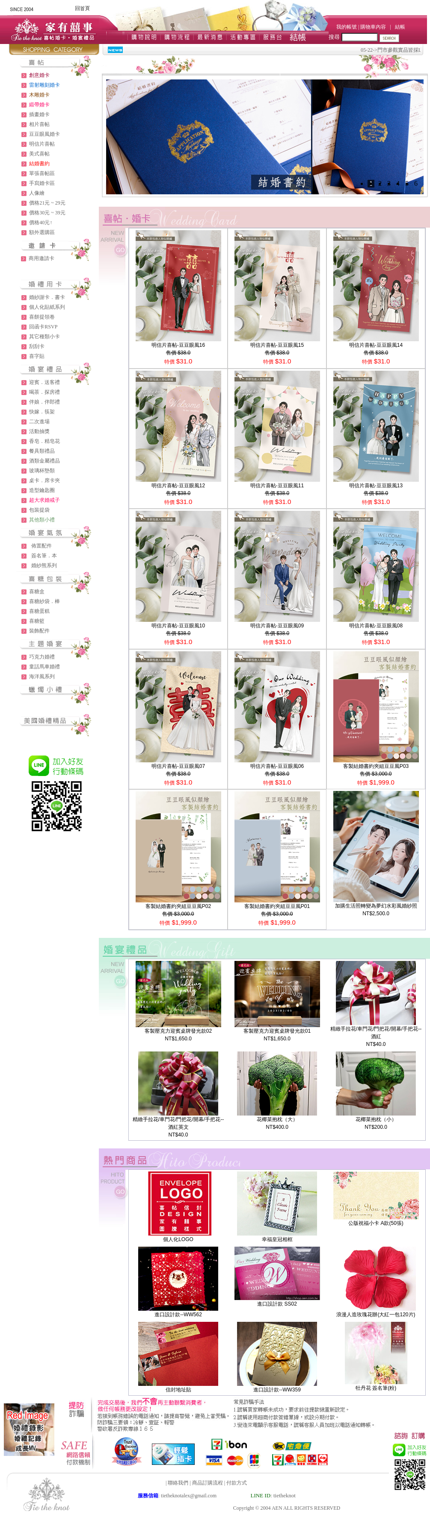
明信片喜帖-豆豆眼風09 (277, 626)
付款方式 (236, 1483)
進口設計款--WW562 (178, 1315)
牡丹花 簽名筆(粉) (376, 1388)
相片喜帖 (39, 124)
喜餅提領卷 (42, 317)
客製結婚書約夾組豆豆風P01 (277, 906)
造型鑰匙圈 (42, 490)
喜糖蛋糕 (39, 611)
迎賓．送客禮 (44, 382)
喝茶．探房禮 (44, 392)
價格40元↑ (40, 222)
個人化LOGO (178, 1239)
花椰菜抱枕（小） (376, 1119)
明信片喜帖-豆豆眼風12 (178, 486)
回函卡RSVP (43, 327)
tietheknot (284, 1495)
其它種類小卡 (44, 337)
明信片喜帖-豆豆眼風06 (277, 766)
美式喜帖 (39, 154)
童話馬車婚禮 (44, 667)
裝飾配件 (39, 631)
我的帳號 (346, 27)
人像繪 (36, 193)
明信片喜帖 (42, 144)
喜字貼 (36, 356)
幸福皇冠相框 (277, 1239)
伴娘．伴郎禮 (44, 402)
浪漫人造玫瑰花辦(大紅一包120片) (375, 1315)
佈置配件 (41, 546)
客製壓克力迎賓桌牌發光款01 (277, 1031)
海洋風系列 (42, 676)
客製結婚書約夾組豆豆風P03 (376, 766)
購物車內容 (373, 27)
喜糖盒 (36, 591)
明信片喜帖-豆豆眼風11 (277, 486)
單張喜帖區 (42, 173)
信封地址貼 (178, 1390)
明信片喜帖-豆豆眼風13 (376, 486)
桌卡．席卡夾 (44, 480)
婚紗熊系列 (44, 565)
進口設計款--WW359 (277, 1390)
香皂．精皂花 (44, 441)
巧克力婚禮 (42, 657)
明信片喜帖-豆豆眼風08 (376, 626)
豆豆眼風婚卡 (44, 134)
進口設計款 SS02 (277, 1304)
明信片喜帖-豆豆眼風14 (376, 345)
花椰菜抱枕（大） (277, 1119)
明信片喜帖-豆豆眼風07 (178, 766)
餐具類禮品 (42, 451)
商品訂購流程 (207, 1483)
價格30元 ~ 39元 (47, 213)
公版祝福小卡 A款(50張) (375, 1223)
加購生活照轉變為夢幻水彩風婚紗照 (376, 906)
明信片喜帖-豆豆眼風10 (178, 626)
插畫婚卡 (39, 114)
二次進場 (39, 422)
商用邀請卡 (41, 258)
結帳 (400, 27)
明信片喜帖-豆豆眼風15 (277, 345)
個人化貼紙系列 (47, 307)
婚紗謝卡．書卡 (47, 297)
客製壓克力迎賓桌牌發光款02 (178, 1031)
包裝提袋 (39, 510)
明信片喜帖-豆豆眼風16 (178, 345)
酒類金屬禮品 (44, 461)
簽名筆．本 (44, 556)
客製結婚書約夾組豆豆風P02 (178, 906)
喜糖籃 (36, 621)
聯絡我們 (178, 1483)
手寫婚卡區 (42, 183)
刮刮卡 (36, 346)
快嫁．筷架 (42, 412)
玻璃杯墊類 (42, 471)
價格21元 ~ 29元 (47, 203)
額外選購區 (42, 232)
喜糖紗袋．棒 (44, 601)
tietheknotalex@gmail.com (188, 1496)
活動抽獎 (39, 431)
